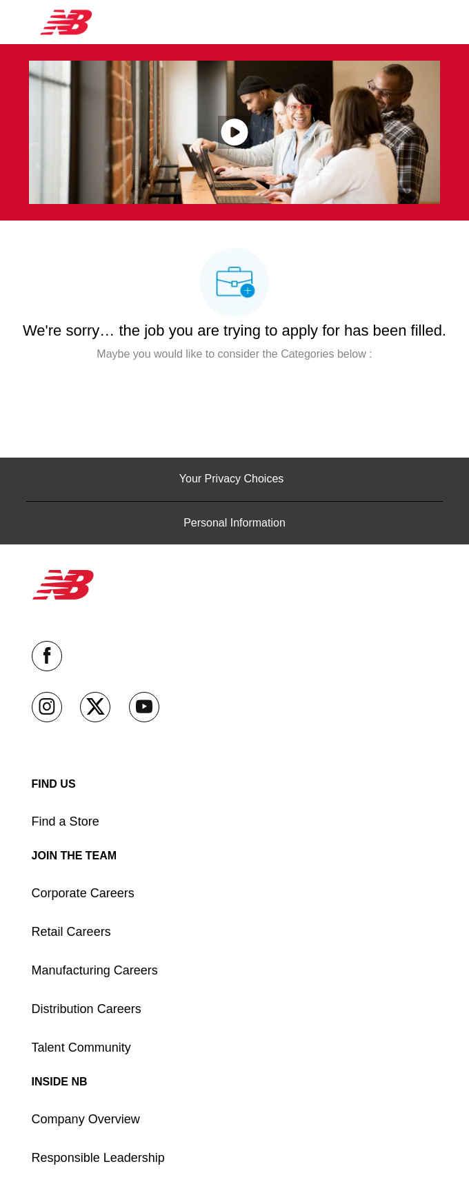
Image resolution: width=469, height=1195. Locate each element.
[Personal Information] (234, 523)
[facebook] (47, 656)
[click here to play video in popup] (234, 132)
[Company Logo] (66, 21)
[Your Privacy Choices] (234, 479)
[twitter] (95, 707)
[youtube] (144, 707)
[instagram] (47, 707)
